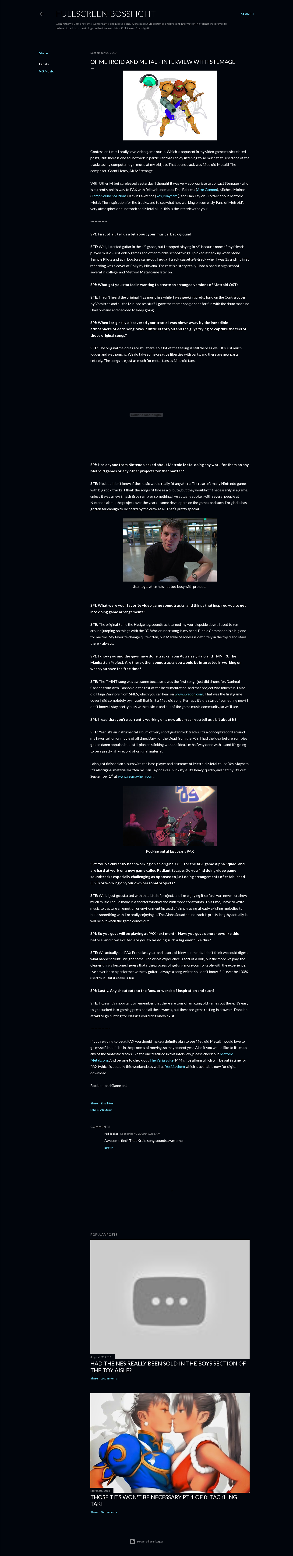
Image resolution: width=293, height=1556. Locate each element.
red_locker (111, 1133)
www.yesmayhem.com (135, 776)
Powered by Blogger (146, 1541)
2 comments (109, 1378)
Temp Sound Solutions (109, 196)
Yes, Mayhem (166, 196)
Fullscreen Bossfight (106, 13)
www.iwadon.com (189, 694)
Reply (108, 1148)
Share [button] (43, 53)
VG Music (46, 71)
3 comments (109, 1512)
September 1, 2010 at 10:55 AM (140, 1133)
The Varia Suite (161, 1060)
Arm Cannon (207, 189)
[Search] (247, 14)
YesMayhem (175, 1066)
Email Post (108, 1103)
